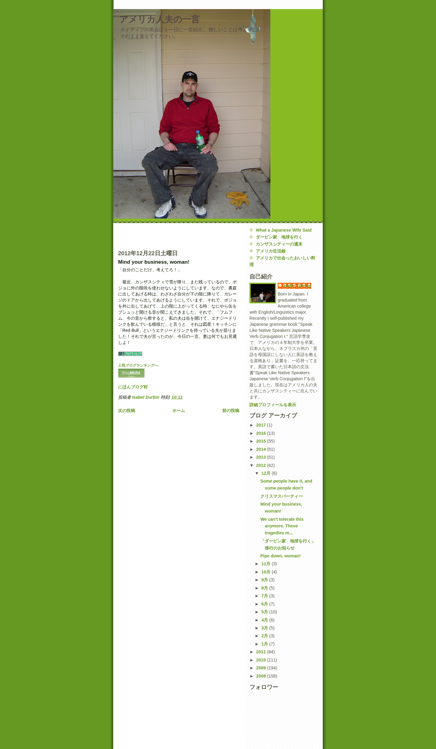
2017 (261, 425)
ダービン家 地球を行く (279, 237)
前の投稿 (230, 410)
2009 (261, 667)
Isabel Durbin (297, 285)
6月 (265, 604)
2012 (261, 465)
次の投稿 (126, 410)
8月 (265, 588)
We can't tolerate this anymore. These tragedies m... (282, 526)
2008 (261, 676)
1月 (265, 644)
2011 (261, 651)
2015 (261, 441)
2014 (261, 449)
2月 (265, 635)
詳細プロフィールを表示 (272, 404)
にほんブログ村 (133, 386)
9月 (265, 579)
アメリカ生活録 (271, 251)
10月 (266, 571)
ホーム (178, 410)
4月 (265, 620)
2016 (261, 433)
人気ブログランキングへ (138, 365)
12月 (266, 473)
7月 (265, 595)
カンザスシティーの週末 (279, 244)
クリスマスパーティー (281, 496)
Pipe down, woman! (280, 555)
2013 (261, 457)
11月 (266, 563)
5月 (265, 611)
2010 (261, 660)
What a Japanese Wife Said (284, 230)
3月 (265, 627)
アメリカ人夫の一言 (159, 19)
